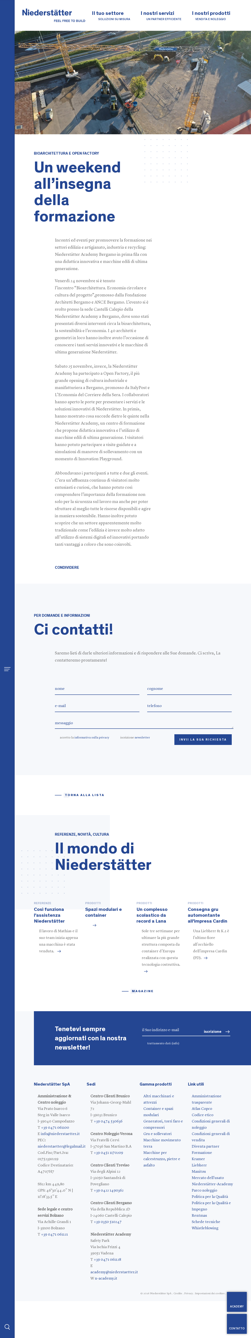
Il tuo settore (111, 16)
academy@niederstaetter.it (114, 1309)
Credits (178, 1330)
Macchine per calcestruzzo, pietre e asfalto (161, 1196)
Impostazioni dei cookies (210, 1330)
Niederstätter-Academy (212, 1221)
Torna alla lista (84, 795)
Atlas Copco (202, 1146)
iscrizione (135, 737)
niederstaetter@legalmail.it (62, 1183)
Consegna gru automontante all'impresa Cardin (207, 952)
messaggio (144, 723)
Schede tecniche (206, 1259)
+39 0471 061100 (55, 1164)
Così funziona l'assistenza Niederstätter (49, 952)
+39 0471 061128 (107, 1296)
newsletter (142, 737)
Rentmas (199, 1252)
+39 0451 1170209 (108, 1190)
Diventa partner (205, 1183)
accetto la (84, 737)
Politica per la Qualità (210, 1234)
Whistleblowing (205, 1265)
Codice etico (202, 1152)
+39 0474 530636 (108, 1158)
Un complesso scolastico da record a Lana (151, 952)
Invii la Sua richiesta (203, 739)
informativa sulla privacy (92, 737)
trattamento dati (163, 1080)
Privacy (188, 1330)
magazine (143, 1028)
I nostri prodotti (211, 16)
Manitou (199, 1208)
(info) (175, 1080)
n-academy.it (106, 1315)
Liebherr (199, 1202)
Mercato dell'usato (208, 1215)
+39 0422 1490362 (109, 1227)
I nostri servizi (161, 16)
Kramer (198, 1196)
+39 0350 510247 (108, 1259)
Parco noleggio (204, 1227)
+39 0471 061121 (54, 1271)
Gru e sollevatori (157, 1171)
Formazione (202, 1190)
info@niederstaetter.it (60, 1171)
